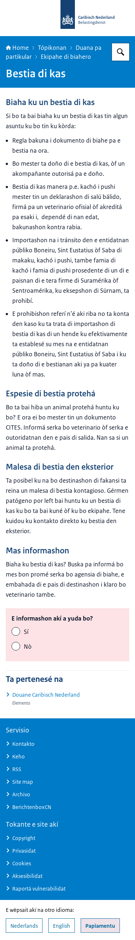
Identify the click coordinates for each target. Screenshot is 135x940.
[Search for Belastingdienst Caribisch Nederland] (120, 52)
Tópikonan (52, 48)
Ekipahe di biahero (66, 57)
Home (17, 48)
